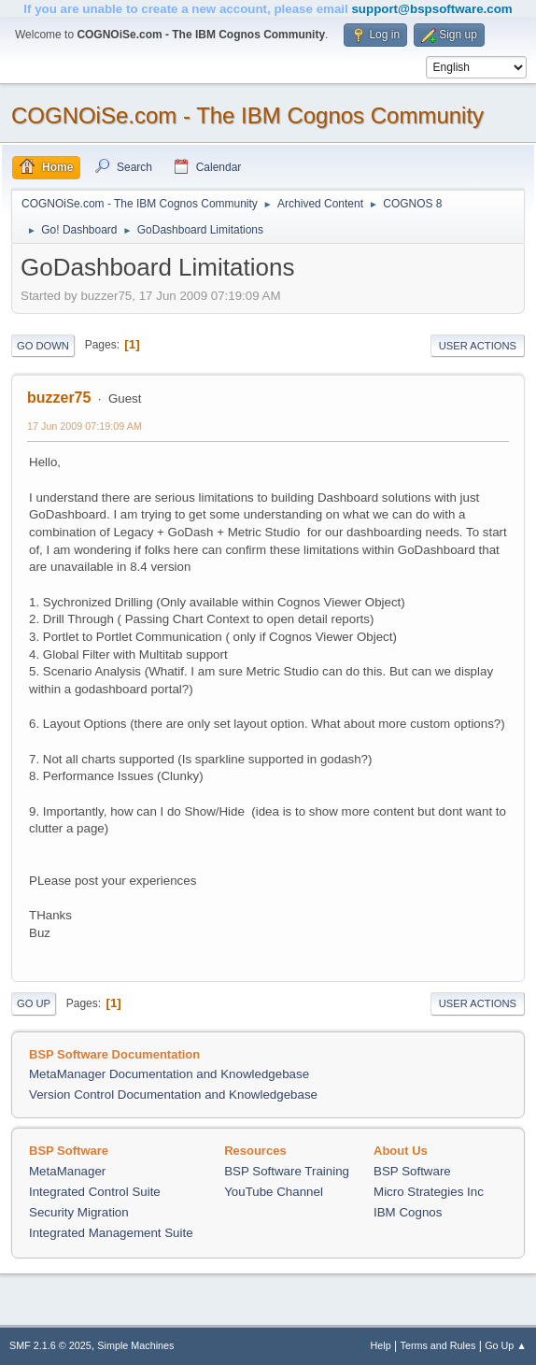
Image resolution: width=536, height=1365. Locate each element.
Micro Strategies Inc (429, 1192)
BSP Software (412, 1171)
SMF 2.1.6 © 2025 (50, 1345)
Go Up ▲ (506, 1345)
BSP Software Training (286, 1171)
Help (381, 1345)
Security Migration (79, 1212)
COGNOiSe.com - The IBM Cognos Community (247, 115)
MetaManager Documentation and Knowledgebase (169, 1074)
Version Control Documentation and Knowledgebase (173, 1095)
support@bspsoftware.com (431, 9)
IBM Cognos (408, 1212)
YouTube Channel (273, 1192)
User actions (477, 345)
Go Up (33, 1003)
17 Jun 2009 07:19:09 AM (84, 426)
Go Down (43, 345)
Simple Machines (135, 1345)
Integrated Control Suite (95, 1192)
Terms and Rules (438, 1345)
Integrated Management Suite (111, 1233)
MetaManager (67, 1171)
